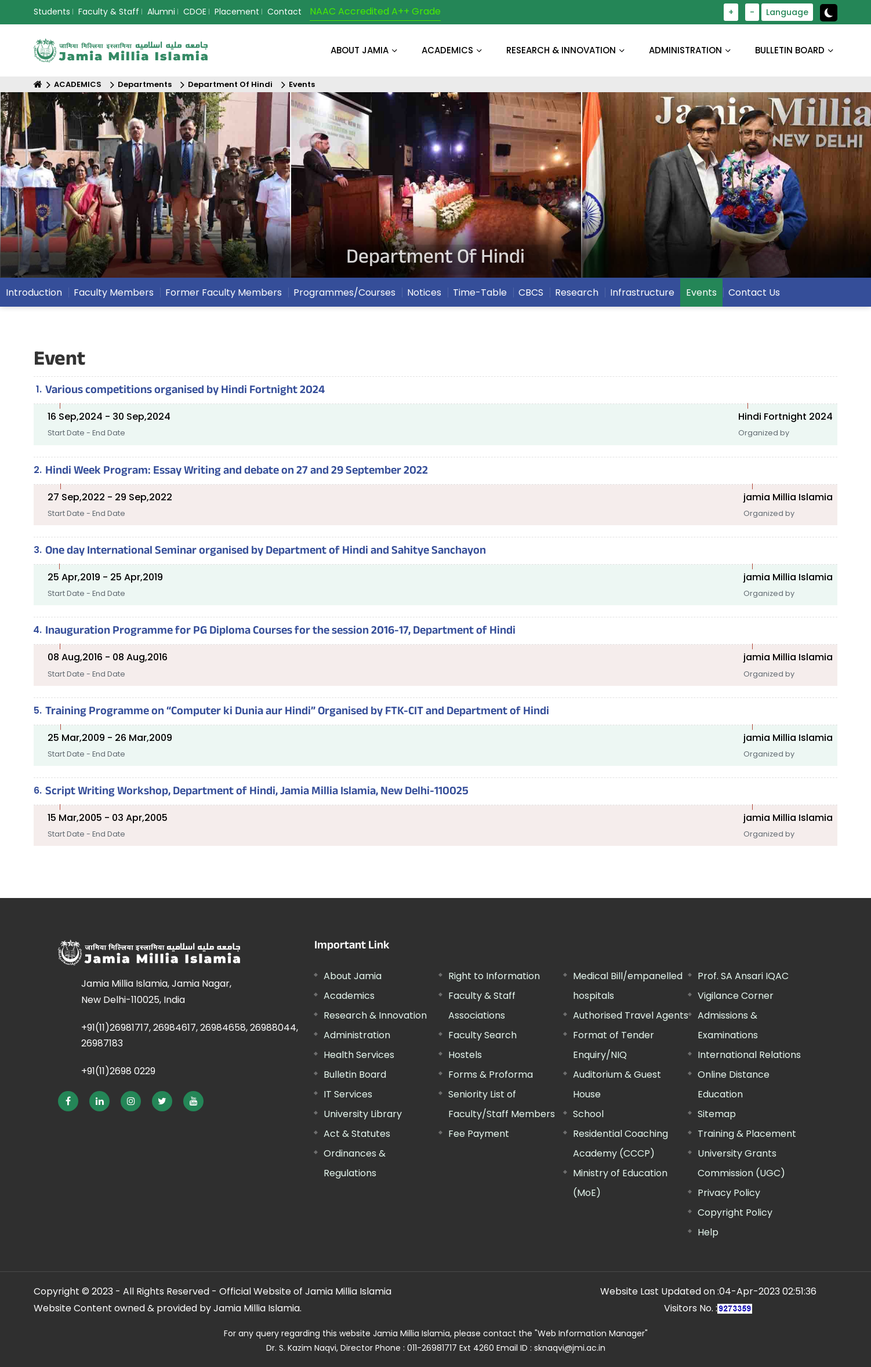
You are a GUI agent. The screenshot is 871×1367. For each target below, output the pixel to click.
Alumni (161, 11)
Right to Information (494, 976)
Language (787, 12)
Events (302, 84)
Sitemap (717, 1114)
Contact (284, 11)
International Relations (749, 1054)
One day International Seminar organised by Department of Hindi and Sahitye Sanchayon (265, 552)
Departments (145, 84)
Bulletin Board (355, 1074)
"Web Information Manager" (591, 1333)
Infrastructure (642, 292)
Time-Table (480, 292)
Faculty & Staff (108, 11)
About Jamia (360, 50)
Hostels (465, 1054)
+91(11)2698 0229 (118, 1071)
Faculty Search (482, 1035)
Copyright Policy (735, 1212)
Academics (349, 995)
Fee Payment (478, 1133)
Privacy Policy (729, 1192)
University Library (363, 1114)
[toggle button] (828, 12)
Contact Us (754, 292)
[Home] (38, 84)
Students (52, 11)
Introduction (34, 292)
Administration (357, 1035)
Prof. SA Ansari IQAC (743, 976)
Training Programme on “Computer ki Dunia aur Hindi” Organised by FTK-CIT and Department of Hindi (297, 712)
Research (576, 292)
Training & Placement (747, 1133)
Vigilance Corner (736, 995)
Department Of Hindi (230, 84)
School (588, 1114)
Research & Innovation (375, 1015)
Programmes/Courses (344, 292)
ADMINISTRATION (685, 50)
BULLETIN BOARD (790, 50)
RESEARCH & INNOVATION (561, 50)
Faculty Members (114, 292)
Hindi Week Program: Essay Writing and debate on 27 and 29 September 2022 (236, 472)
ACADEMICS (447, 50)
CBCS (530, 292)
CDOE (194, 11)
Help (708, 1232)
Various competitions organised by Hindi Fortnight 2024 (185, 391)
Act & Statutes (357, 1133)
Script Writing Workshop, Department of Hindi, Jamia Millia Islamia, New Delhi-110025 (257, 792)
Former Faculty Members (223, 292)
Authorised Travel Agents (630, 1015)
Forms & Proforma (490, 1074)
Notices (424, 292)
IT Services (348, 1094)
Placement (237, 11)
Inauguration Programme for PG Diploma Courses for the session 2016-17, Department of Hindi (280, 632)
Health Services (359, 1054)
